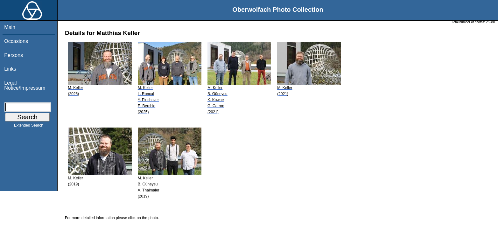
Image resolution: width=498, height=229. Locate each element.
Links (10, 69)
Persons (13, 55)
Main (9, 27)
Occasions (16, 41)
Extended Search (28, 126)
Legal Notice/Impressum (24, 85)
